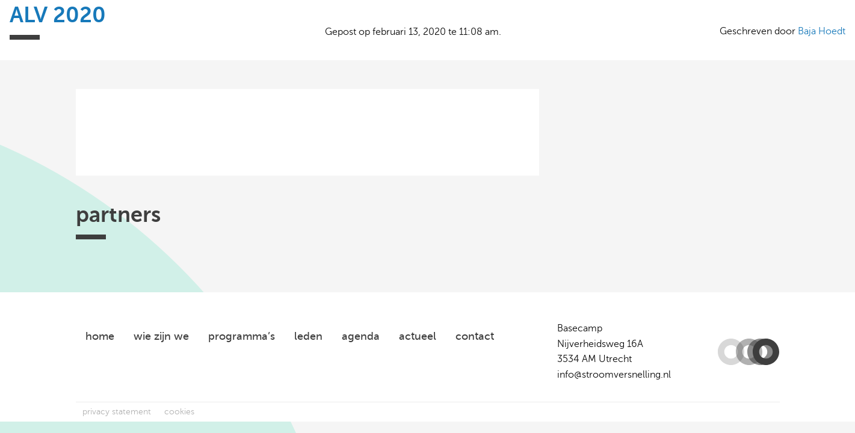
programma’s (241, 336)
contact (474, 336)
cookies (179, 411)
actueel (417, 336)
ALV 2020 (58, 15)
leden (308, 336)
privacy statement (116, 411)
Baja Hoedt (821, 31)
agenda (361, 336)
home (99, 336)
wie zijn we (161, 336)
